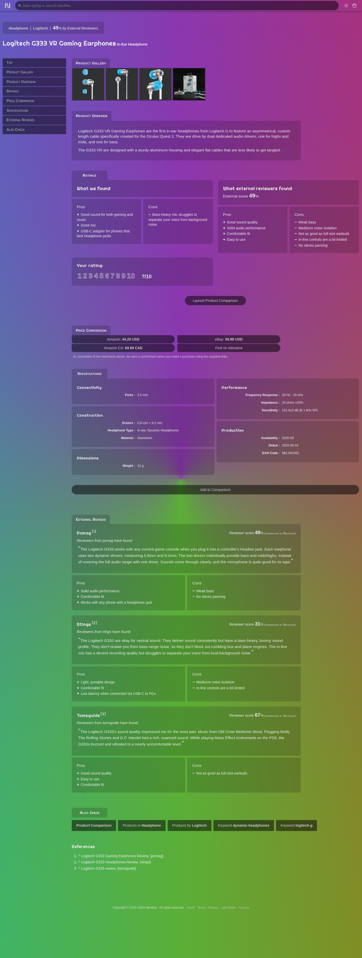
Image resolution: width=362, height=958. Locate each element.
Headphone (18, 28)
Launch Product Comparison (215, 301)
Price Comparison (20, 101)
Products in (142, 825)
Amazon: (123, 339)
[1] (94, 531)
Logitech (40, 28)
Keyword (243, 825)
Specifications (17, 110)
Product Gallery (20, 72)
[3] (103, 714)
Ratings (13, 91)
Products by (189, 825)
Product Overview (21, 82)
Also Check (16, 130)
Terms (201, 907)
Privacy (213, 907)
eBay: (228, 339)
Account (243, 907)
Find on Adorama (228, 348)
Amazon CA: (123, 348)
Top (9, 63)
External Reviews (20, 120)
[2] (94, 623)
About (191, 907)
